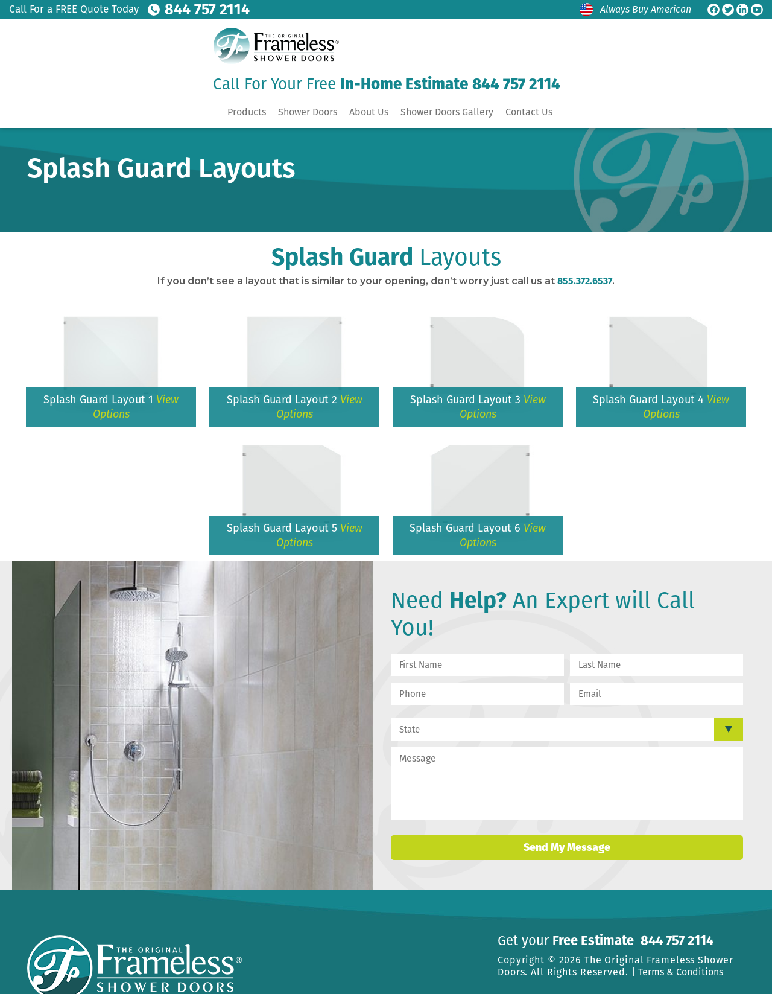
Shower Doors (307, 110)
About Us (368, 110)
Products (246, 110)
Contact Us (528, 110)
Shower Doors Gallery (446, 110)
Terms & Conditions (680, 972)
